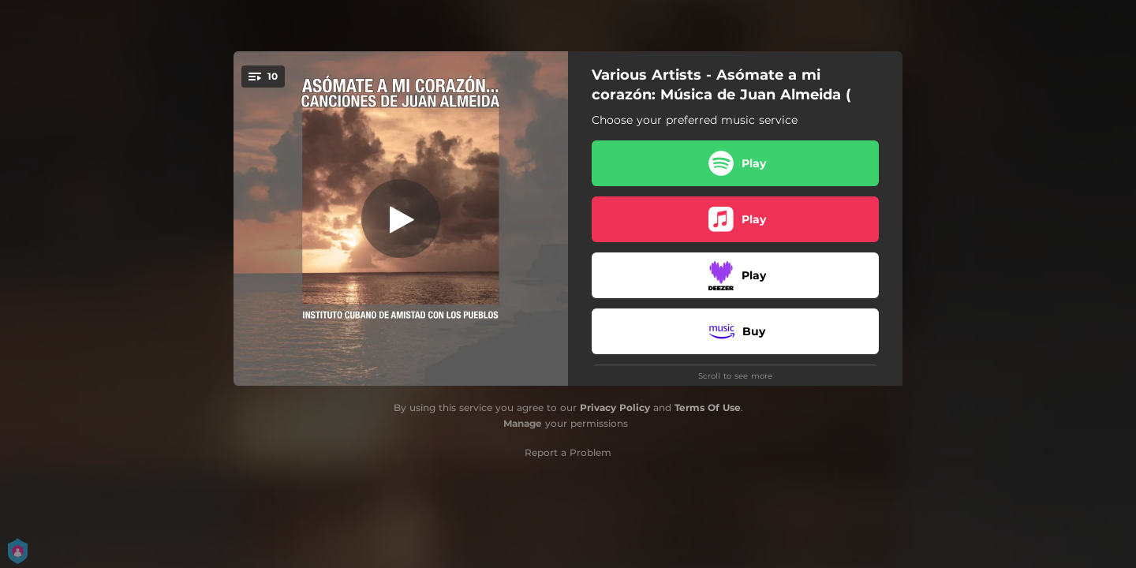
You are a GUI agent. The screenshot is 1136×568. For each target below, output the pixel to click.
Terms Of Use (707, 407)
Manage (522, 423)
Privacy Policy (615, 407)
